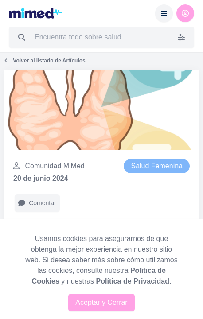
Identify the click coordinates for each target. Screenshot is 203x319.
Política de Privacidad (132, 281)
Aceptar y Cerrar (101, 302)
